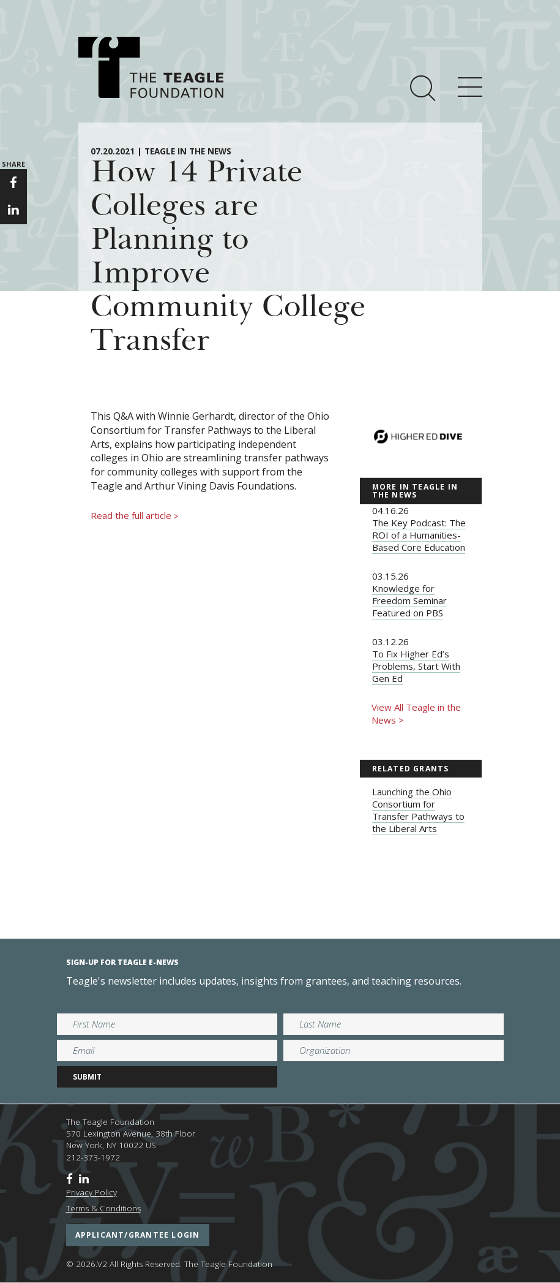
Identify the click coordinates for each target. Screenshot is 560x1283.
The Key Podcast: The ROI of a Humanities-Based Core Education (419, 535)
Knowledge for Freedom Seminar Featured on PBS (409, 600)
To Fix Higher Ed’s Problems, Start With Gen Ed (416, 666)
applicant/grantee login (137, 1235)
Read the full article (135, 516)
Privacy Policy (91, 1192)
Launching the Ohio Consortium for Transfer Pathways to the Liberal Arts (418, 810)
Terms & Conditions (103, 1208)
